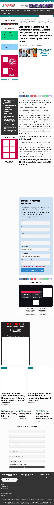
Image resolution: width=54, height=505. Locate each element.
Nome (23, 220)
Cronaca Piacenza (10, 10)
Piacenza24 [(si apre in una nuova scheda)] (7, 47)
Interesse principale (26, 260)
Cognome (24, 227)
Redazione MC (33, 45)
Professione (24, 246)
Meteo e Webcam (5, 13)
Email (22, 233)
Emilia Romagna (26, 297)
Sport (18, 10)
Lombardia (37, 294)
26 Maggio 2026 (6, 404)
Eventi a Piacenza (27, 10)
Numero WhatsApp (26, 240)
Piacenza (26, 294)
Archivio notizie (4, 486)
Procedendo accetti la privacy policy (34, 266)
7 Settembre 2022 (24, 45)
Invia (5, 37)
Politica (49, 10)
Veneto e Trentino (36, 297)
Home (2, 10)
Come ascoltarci (4, 488)
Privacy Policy (37, 503)
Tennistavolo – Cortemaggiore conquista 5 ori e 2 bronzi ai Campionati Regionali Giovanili (10, 132)
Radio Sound (3, 1)
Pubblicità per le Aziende (6, 493)
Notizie (27, 20)
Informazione (4, 491)
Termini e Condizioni (44, 503)
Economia (42, 10)
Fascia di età (24, 253)
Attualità (35, 10)
